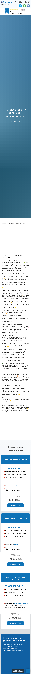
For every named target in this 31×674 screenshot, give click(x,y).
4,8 (6, 10)
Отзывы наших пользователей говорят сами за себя (18, 12)
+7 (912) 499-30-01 (22, 2)
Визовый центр (6, 4)
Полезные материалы (17, 223)
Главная (4, 223)
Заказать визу (15, 505)
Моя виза (8, 2)
